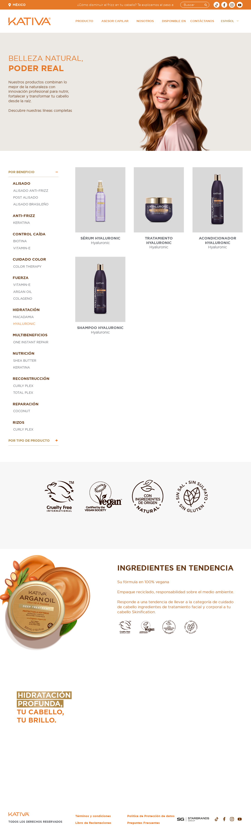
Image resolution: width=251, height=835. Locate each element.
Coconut (21, 411)
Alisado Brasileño (31, 204)
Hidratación (26, 310)
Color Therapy (27, 266)
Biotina (20, 241)
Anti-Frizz (24, 216)
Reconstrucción (31, 378)
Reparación (26, 404)
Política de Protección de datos (151, 816)
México (19, 5)
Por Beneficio (21, 172)
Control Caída (29, 234)
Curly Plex (23, 386)
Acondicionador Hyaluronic (217, 240)
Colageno (22, 298)
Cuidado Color (29, 259)
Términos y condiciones (93, 816)
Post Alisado (25, 197)
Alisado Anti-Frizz (30, 190)
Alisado (21, 183)
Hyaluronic (24, 324)
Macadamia (23, 317)
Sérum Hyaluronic (100, 238)
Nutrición (23, 353)
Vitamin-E (21, 248)
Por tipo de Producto (29, 440)
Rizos (18, 422)
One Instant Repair (30, 342)
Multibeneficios (30, 335)
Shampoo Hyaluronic (100, 328)
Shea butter (24, 360)
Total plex (23, 392)
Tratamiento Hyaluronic (159, 240)
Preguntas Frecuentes (143, 823)
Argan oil (22, 292)
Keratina (21, 222)
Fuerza (21, 278)
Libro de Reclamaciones (93, 823)
